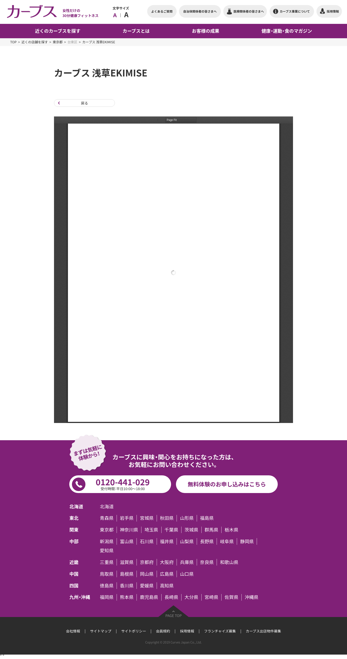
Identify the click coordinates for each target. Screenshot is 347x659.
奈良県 (207, 562)
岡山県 (147, 574)
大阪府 (167, 562)
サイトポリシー (133, 631)
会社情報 (73, 631)
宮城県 (147, 518)
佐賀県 (231, 597)
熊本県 (127, 597)
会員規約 (163, 631)
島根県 (127, 574)
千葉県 (171, 530)
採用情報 (187, 631)
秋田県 (167, 518)
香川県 (127, 585)
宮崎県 (211, 597)
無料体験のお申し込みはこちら (227, 484)
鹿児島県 (149, 597)
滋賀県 (127, 562)
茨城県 (191, 530)
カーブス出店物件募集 (263, 631)
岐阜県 (227, 541)
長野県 (207, 541)
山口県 (187, 574)
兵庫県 (187, 562)
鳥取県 (107, 574)
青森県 (107, 518)
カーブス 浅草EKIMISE (98, 42)
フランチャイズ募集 (220, 631)
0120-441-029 (122, 483)
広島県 (167, 574)
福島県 (207, 518)
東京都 (58, 42)
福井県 (167, 541)
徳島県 (107, 585)
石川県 (147, 541)
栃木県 (231, 530)
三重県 (107, 562)
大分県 (191, 597)
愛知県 (107, 550)
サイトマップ (100, 631)
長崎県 (171, 597)
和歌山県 (229, 562)
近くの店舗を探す (34, 42)
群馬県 (211, 530)
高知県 (167, 585)
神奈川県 (129, 530)
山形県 (187, 518)
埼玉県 (151, 530)
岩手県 (127, 518)
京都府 (147, 562)
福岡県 (107, 597)
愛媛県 (147, 585)
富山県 (127, 541)
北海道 (107, 506)
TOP (13, 42)
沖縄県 (251, 597)
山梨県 (187, 541)
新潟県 (107, 541)
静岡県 (247, 541)
